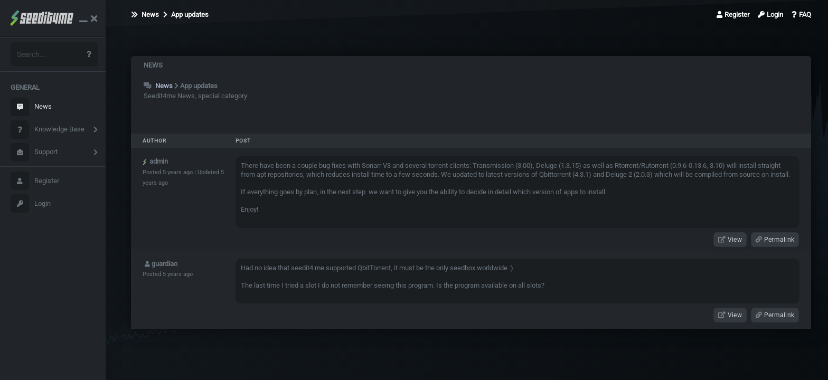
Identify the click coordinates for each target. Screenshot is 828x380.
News (31, 107)
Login (31, 203)
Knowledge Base (47, 129)
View (730, 239)
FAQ (801, 14)
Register (35, 181)
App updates (186, 14)
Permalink (775, 239)
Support (34, 152)
